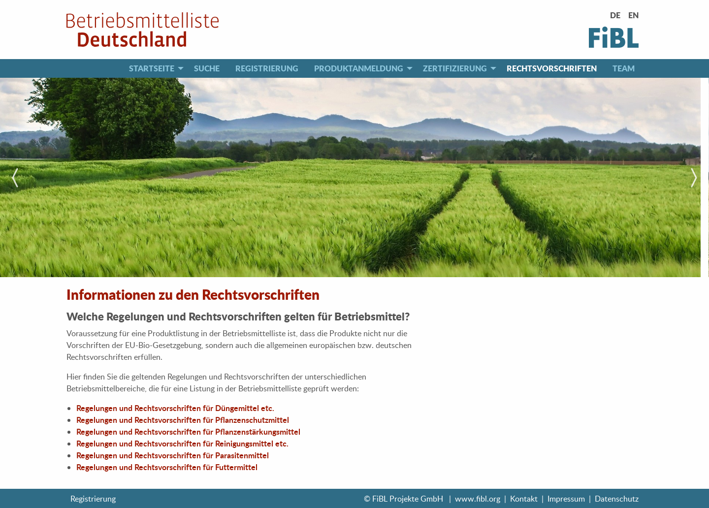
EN (633, 15)
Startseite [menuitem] (151, 68)
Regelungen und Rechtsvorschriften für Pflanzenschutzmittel (182, 419)
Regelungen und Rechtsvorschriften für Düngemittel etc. (175, 407)
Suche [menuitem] (207, 68)
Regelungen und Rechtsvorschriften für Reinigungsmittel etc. (182, 443)
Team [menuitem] (623, 68)
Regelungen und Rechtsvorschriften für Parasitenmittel (172, 455)
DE (615, 15)
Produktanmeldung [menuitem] (358, 68)
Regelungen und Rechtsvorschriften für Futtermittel (167, 467)
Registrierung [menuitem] (266, 68)
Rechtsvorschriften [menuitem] (552, 68)
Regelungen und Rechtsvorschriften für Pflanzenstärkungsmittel (188, 431)
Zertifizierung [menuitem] (455, 68)
